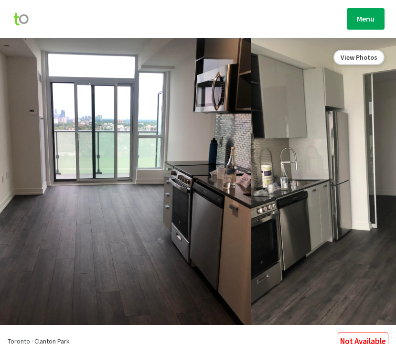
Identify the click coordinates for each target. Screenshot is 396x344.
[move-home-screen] (25, 19)
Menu (366, 18)
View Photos (359, 57)
